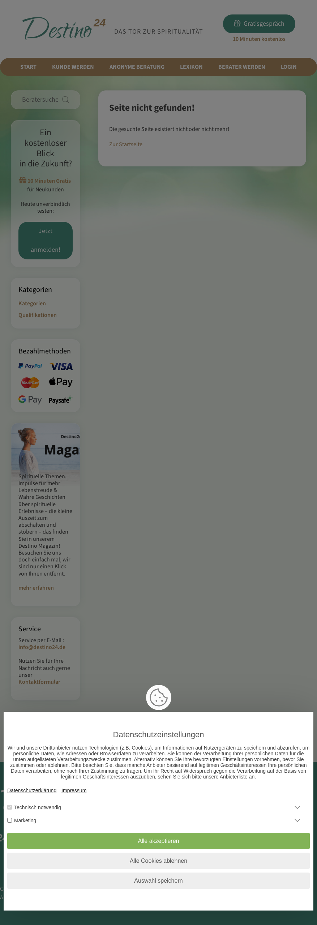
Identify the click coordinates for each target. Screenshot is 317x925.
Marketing (25, 820)
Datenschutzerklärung (31, 790)
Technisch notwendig (37, 807)
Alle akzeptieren (158, 841)
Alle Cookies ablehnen (158, 861)
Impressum (73, 790)
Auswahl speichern (158, 881)
